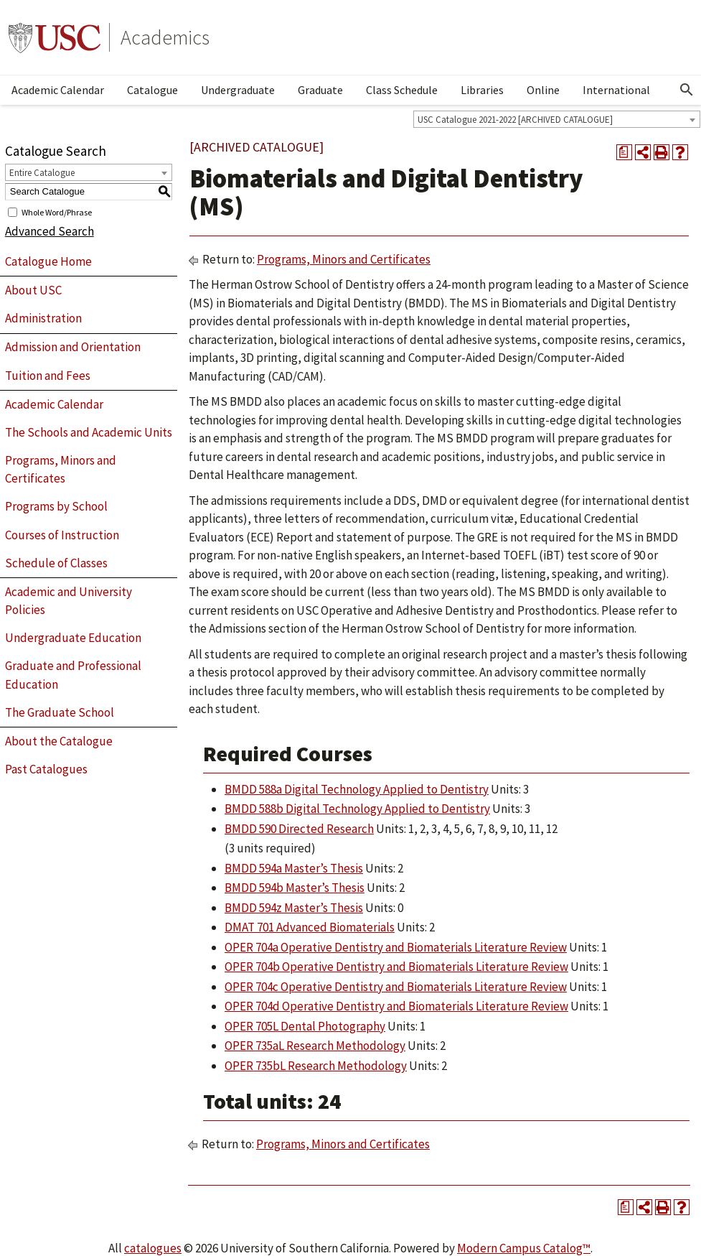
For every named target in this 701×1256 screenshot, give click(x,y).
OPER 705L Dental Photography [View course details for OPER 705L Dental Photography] (305, 1026)
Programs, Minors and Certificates (60, 469)
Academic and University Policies (68, 601)
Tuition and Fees (47, 375)
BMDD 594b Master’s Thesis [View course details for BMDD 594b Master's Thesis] (294, 888)
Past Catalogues (46, 769)
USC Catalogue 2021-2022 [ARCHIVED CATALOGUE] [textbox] (515, 119)
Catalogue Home (48, 261)
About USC (33, 290)
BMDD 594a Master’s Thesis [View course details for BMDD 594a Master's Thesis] (294, 868)
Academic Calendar (57, 90)
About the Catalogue (59, 741)
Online (543, 90)
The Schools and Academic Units (88, 432)
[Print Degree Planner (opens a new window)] (624, 152)
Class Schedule (402, 90)
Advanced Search (49, 231)
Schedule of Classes (56, 563)
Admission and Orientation (73, 347)
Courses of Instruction (62, 535)
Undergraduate (238, 90)
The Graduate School (59, 712)
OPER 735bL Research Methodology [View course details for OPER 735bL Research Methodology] (316, 1066)
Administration (43, 318)
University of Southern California (54, 37)
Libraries (482, 90)
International (616, 90)
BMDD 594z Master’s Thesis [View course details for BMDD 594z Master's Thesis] (294, 908)
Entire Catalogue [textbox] (42, 173)
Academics (165, 37)
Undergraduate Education (73, 638)
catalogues (153, 1248)
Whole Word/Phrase (57, 211)
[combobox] (556, 119)
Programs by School (56, 506)
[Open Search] (686, 89)
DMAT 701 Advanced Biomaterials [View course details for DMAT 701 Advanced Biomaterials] (310, 927)
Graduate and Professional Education (73, 675)
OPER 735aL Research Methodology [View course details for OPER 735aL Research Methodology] (315, 1045)
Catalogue (152, 90)
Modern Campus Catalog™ (524, 1248)
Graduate (320, 90)
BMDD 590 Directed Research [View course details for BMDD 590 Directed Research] (299, 829)
